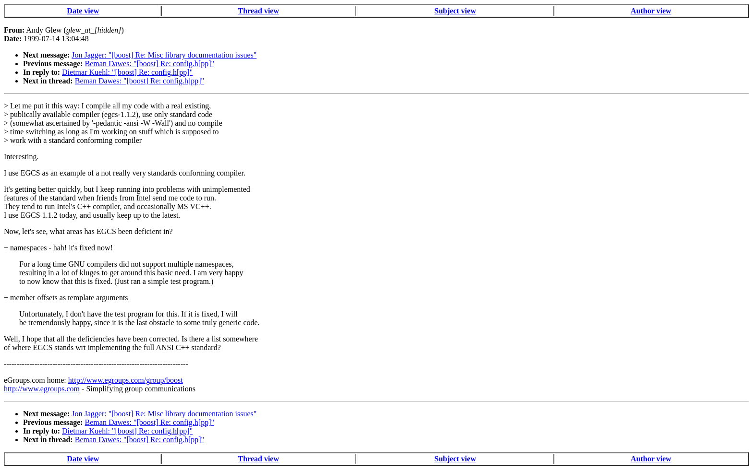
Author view (651, 11)
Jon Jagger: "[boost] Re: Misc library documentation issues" (164, 55)
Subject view (455, 11)
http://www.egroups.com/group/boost (125, 380)
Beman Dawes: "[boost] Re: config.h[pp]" (149, 63)
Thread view (258, 11)
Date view (83, 11)
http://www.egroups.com (42, 389)
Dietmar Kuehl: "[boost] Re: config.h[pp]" (127, 72)
